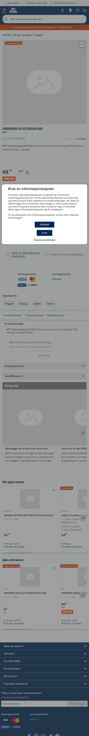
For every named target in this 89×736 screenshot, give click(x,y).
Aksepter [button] (44, 224)
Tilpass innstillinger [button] (44, 239)
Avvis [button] (44, 233)
